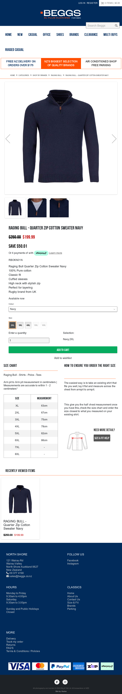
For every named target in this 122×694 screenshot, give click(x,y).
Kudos (64, 690)
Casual (32, 36)
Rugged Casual (14, 51)
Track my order (14, 640)
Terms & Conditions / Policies (23, 649)
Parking (71, 607)
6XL (44, 324)
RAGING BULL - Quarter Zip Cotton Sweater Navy (16, 523)
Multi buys (110, 36)
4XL (28, 324)
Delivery (11, 637)
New (20, 36)
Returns (10, 643)
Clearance (91, 36)
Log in (81, 3)
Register (92, 3)
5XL (36, 324)
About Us (72, 594)
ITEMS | (110, 3)
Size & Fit (72, 601)
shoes (60, 36)
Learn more (55, 252)
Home (8, 36)
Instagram (73, 562)
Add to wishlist (63, 356)
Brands (74, 36)
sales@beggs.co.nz (20, 574)
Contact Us (73, 597)
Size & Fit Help (101, 436)
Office (47, 36)
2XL (12, 324)
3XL (20, 324)
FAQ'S (10, 646)
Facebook (73, 558)
